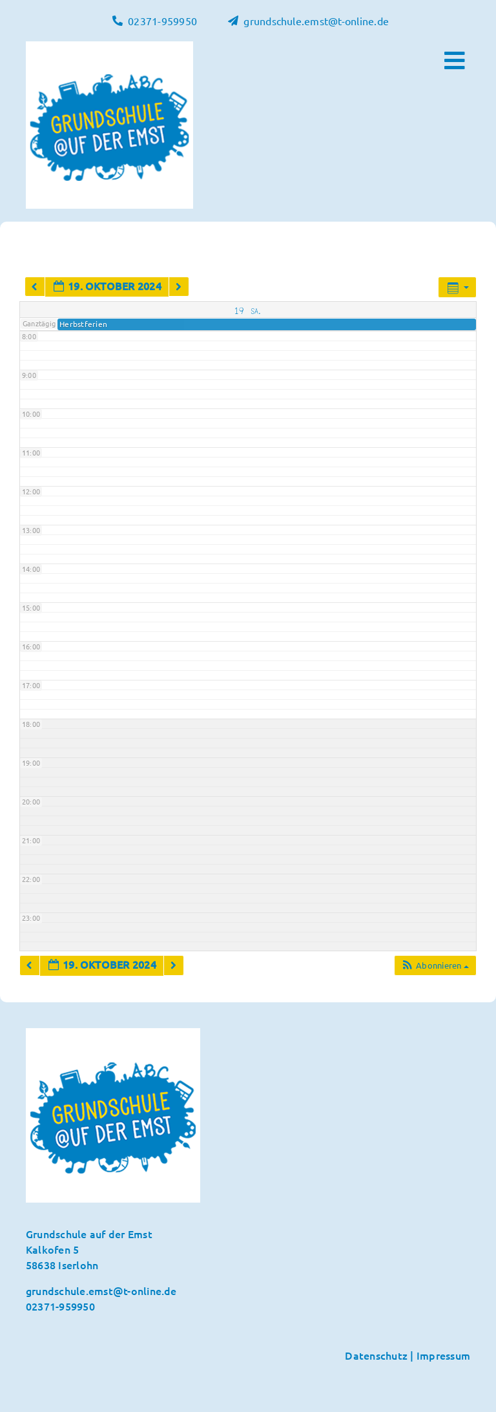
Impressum (443, 1355)
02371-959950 (60, 1306)
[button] (435, 965)
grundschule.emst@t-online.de (101, 1290)
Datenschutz (376, 1355)
